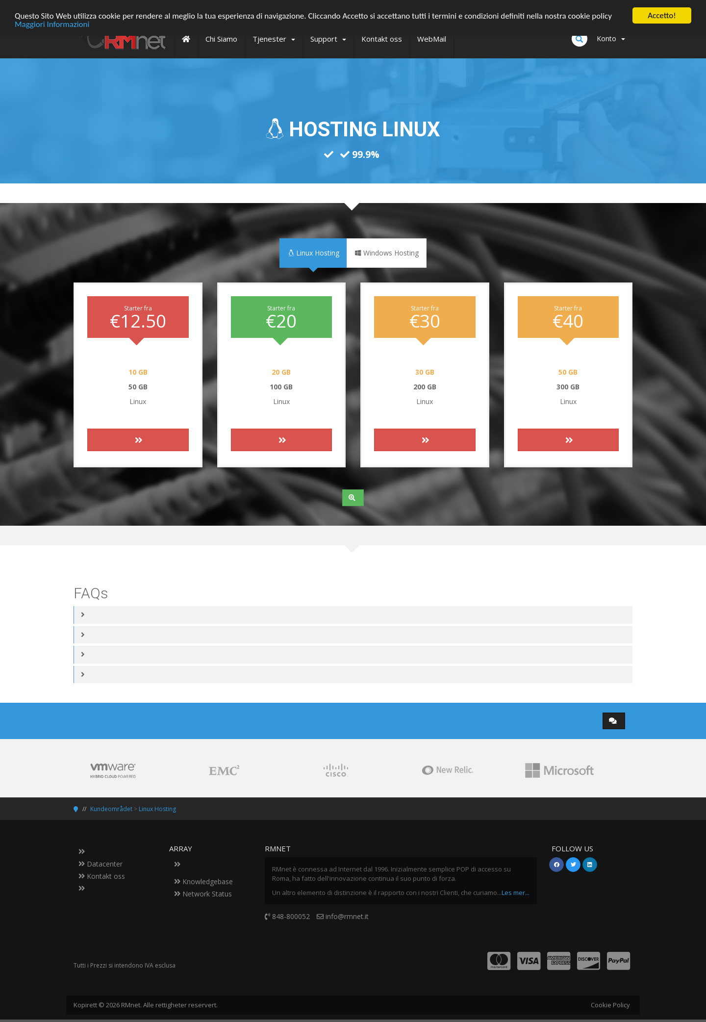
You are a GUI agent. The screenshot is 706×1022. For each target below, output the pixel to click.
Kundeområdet (111, 809)
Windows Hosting (386, 252)
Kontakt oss (101, 876)
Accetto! (662, 15)
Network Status (203, 893)
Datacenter (100, 864)
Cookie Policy (610, 1004)
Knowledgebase (203, 881)
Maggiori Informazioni (52, 24)
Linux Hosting (313, 252)
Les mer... (516, 892)
